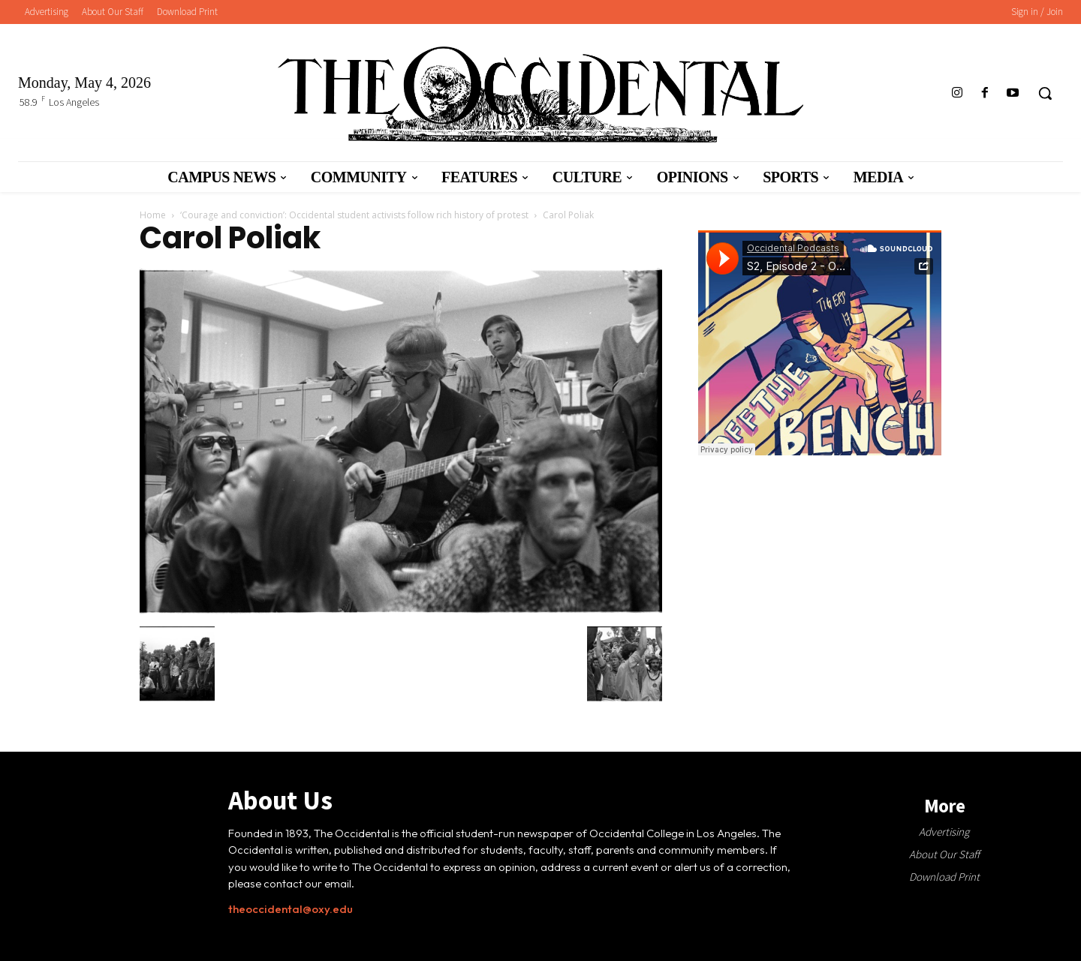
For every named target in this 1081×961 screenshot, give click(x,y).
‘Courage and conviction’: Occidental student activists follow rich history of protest (354, 215)
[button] (1045, 93)
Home (153, 215)
